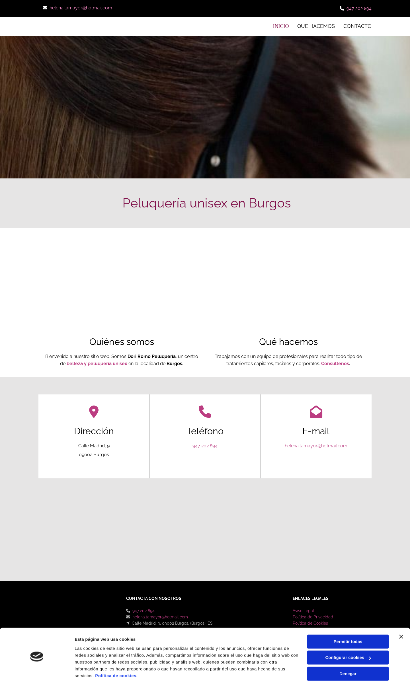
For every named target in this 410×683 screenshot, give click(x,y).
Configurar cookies (348, 637)
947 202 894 (359, 8)
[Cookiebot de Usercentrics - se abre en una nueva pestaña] (37, 672)
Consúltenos (335, 363)
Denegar (347, 654)
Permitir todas (348, 622)
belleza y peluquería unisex (97, 363)
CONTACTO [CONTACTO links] (357, 26)
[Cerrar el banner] (401, 617)
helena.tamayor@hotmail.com (81, 8)
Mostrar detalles (91, 671)
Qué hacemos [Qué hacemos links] (316, 26)
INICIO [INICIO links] (281, 26)
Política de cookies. (116, 656)
